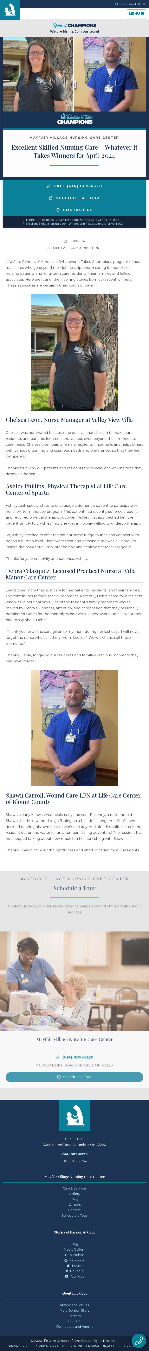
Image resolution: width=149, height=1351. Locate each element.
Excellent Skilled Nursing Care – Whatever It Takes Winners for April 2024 (75, 223)
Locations (47, 220)
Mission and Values (74, 1305)
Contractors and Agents (74, 1327)
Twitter (75, 1266)
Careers (75, 1205)
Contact (74, 1210)
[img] (48, 186)
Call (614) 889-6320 (74, 186)
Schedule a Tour (74, 198)
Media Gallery (74, 1249)
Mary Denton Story (74, 1310)
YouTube (74, 1276)
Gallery (74, 1194)
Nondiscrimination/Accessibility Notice (107, 1346)
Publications (74, 1255)
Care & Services (74, 1188)
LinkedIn (75, 1271)
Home (30, 220)
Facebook (74, 1260)
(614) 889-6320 (78, 1066)
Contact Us (74, 210)
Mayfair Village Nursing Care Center (83, 220)
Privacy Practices (53, 1346)
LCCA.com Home (130, 4)
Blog (116, 220)
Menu (137, 14)
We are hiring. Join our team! (74, 28)
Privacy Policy (21, 1346)
